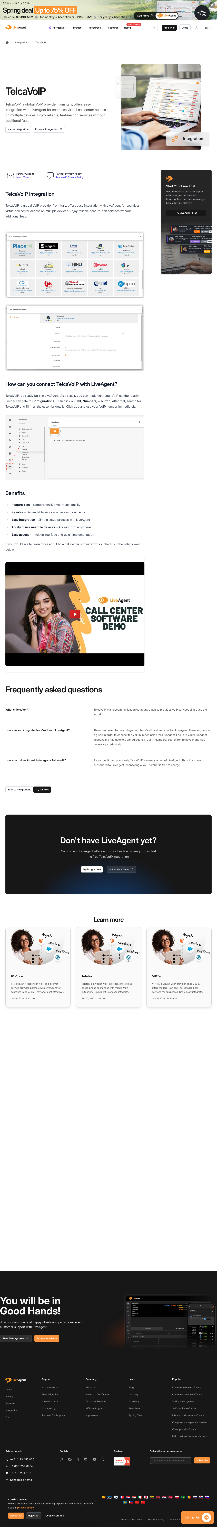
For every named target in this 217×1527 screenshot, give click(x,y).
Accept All (16, 1515)
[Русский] (195, 1497)
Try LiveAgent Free (186, 212)
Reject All (33, 1515)
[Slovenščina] (207, 1497)
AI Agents (58, 27)
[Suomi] (116, 1497)
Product (78, 27)
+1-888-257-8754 (21, 1466)
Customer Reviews (95, 1401)
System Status (50, 1401)
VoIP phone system (183, 1401)
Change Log (49, 1408)
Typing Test (135, 1415)
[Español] (103, 1497)
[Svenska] (125, 1502)
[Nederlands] (164, 1497)
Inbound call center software (188, 1415)
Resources (96, 27)
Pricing (9, 1396)
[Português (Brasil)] (183, 1497)
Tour (7, 1417)
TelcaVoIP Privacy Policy (70, 177)
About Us (90, 1387)
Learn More (22, 177)
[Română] (189, 1497)
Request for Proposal (53, 1415)
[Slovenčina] (201, 1497)
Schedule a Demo (121, 869)
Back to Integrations (19, 789)
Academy (134, 1401)
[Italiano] (140, 1497)
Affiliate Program (94, 1408)
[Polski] (177, 1497)
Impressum (91, 1415)
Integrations (22, 42)
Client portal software (184, 1429)
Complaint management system (189, 1422)
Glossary (133, 1394)
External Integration (49, 129)
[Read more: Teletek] (108, 967)
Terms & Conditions (131, 1519)
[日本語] (146, 1497)
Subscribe (202, 1460)
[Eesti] (109, 1497)
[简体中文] (143, 1502)
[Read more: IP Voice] (38, 967)
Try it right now (92, 869)
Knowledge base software (186, 1387)
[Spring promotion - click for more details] (108, 10)
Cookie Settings (54, 1515)
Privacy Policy (177, 1519)
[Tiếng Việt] (137, 1502)
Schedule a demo (47, 1338)
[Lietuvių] (152, 1497)
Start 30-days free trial (16, 1338)
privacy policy (25, 1507)
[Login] (196, 28)
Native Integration (18, 129)
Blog (131, 1387)
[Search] (156, 28)
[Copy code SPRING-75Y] (95, 17)
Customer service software (187, 1394)
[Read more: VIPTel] (179, 967)
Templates (134, 1408)
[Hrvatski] (128, 1497)
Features (10, 1403)
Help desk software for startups (189, 1436)
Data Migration (50, 1394)
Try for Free (42, 789)
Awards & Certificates (97, 1394)
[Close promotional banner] (212, 5)
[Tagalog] (131, 1502)
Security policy (156, 1519)
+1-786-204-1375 (21, 1473)
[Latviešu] (158, 1497)
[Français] (122, 1497)
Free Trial (169, 27)
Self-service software (184, 1408)
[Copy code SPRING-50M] (37, 17)
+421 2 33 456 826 (22, 1459)
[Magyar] (134, 1497)
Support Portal (50, 1387)
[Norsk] (171, 1497)
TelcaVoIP (40, 42)
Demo (185, 27)
